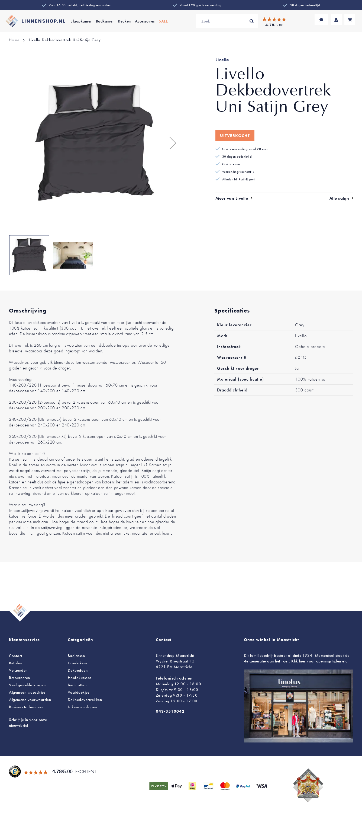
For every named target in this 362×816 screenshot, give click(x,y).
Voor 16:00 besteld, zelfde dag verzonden (80, 5)
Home (14, 40)
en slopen (82, 707)
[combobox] (227, 21)
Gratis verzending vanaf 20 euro (245, 149)
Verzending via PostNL (238, 172)
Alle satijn (339, 198)
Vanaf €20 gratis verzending (200, 5)
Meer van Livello (231, 198)
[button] (170, 143)
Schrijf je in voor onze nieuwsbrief (28, 722)
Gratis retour (231, 164)
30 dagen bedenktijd (305, 5)
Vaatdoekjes (78, 692)
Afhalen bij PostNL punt (239, 179)
